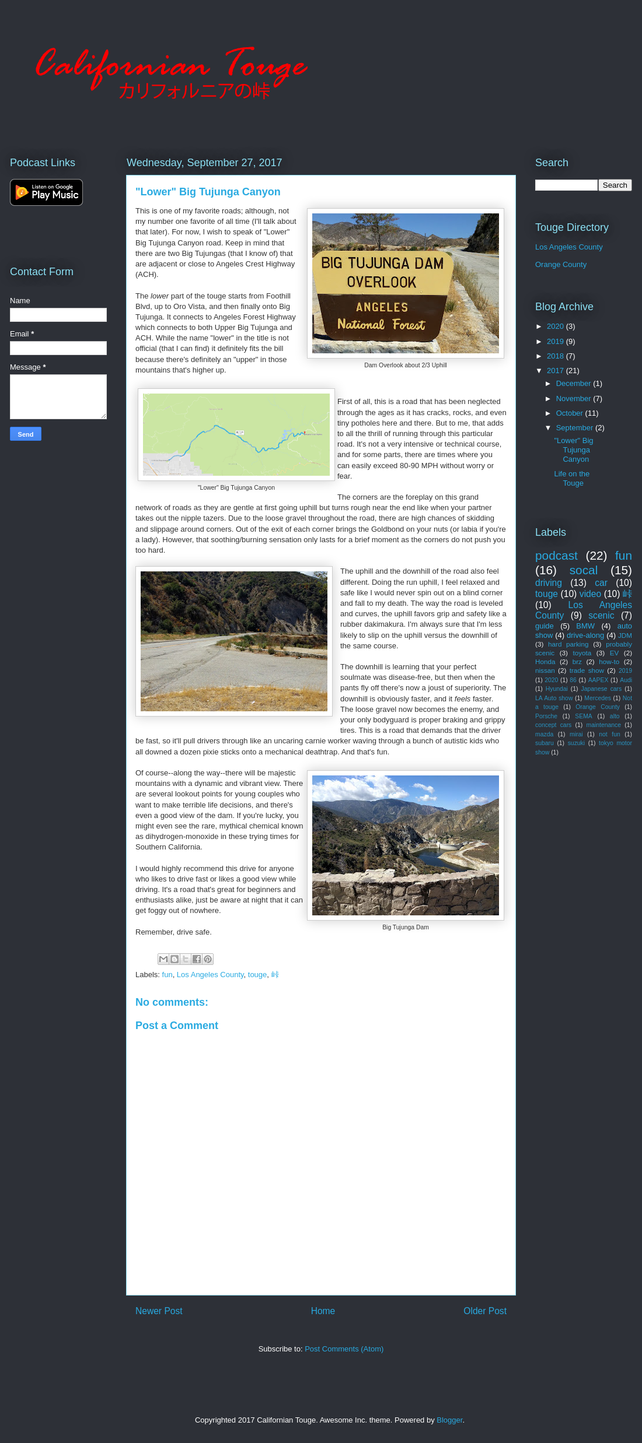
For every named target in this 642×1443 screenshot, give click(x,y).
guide (544, 626)
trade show (587, 670)
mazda (544, 734)
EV (614, 652)
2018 (556, 356)
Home (323, 1311)
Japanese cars (601, 689)
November (575, 398)
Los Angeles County (210, 974)
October (570, 413)
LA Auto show (554, 698)
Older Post (485, 1311)
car (601, 583)
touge (257, 974)
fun (167, 974)
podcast (556, 555)
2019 (556, 341)
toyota (582, 652)
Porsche (546, 716)
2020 (556, 326)
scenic (601, 615)
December (575, 383)
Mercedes (597, 698)
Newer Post (159, 1311)
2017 (556, 370)
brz (577, 661)
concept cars (553, 725)
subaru (544, 743)
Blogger (449, 1420)
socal (584, 570)
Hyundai (557, 689)
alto (615, 716)
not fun (609, 734)
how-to (609, 661)
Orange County (561, 264)
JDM (625, 635)
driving (548, 583)
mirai (576, 734)
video (590, 594)
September (575, 427)
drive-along (585, 635)
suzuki (576, 743)
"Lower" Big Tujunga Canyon (573, 449)
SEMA (583, 716)
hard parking (568, 644)
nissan (545, 670)
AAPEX (598, 680)
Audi (626, 680)
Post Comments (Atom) (344, 1348)
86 (573, 680)
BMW (585, 626)
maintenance (604, 725)
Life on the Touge (571, 478)
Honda (545, 661)
